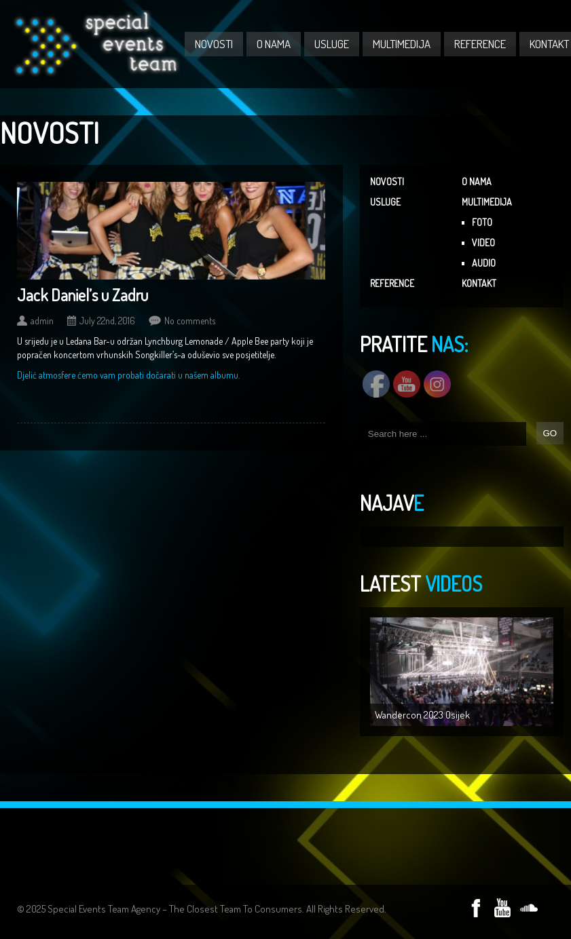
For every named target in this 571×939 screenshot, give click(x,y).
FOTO (482, 222)
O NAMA (274, 44)
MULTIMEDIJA (401, 44)
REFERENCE (480, 44)
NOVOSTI (214, 44)
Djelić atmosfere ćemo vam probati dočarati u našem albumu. (128, 375)
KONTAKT (479, 283)
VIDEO (483, 242)
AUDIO (484, 263)
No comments (189, 320)
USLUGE (331, 44)
